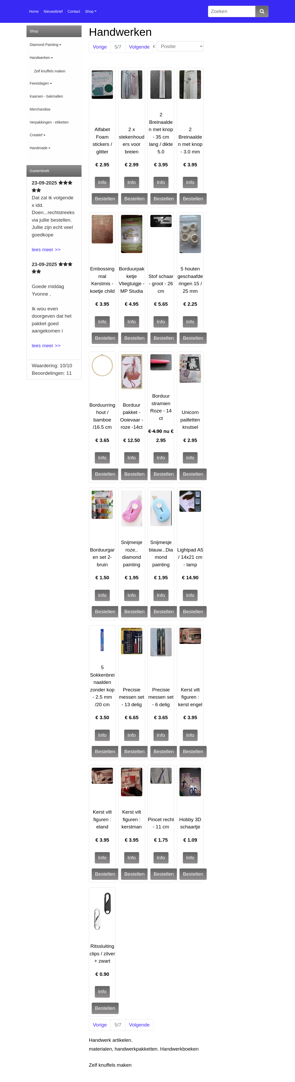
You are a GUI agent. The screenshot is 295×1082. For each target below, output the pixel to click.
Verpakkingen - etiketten (49, 122)
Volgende (139, 47)
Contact (74, 11)
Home (34, 11)
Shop (89, 11)
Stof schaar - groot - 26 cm (161, 284)
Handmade (39, 148)
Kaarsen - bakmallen (46, 96)
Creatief (36, 135)
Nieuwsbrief (53, 11)
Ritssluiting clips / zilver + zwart (102, 953)
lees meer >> (46, 249)
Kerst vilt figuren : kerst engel (190, 697)
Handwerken (40, 58)
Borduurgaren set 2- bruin (102, 557)
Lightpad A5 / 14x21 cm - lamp (190, 557)
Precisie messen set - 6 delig (160, 697)
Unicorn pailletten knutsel (190, 420)
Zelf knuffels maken (49, 71)
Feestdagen (39, 83)
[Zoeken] (232, 11)
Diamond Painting (44, 45)
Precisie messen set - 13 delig (131, 697)
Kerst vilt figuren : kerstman (132, 819)
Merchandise (40, 109)
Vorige (100, 47)
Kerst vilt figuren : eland (102, 819)
